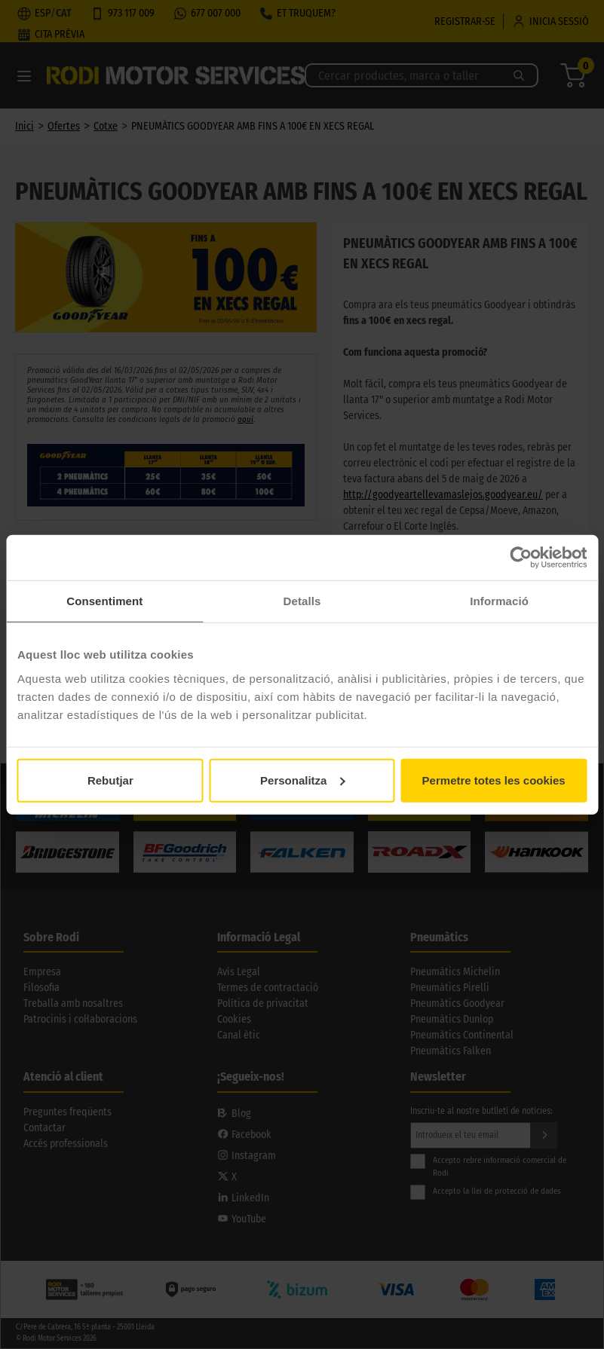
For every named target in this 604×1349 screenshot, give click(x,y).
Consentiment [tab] (104, 601)
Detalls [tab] (302, 601)
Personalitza (302, 779)
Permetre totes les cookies (494, 779)
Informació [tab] (499, 601)
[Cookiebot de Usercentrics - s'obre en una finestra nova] (521, 557)
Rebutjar (110, 779)
